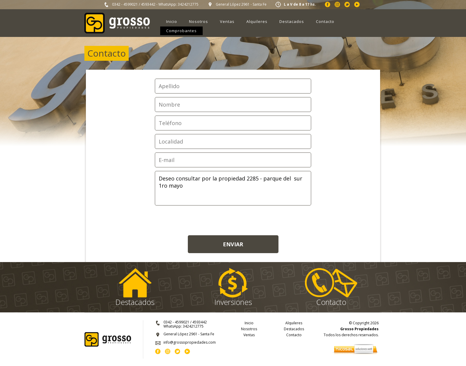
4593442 (148, 4)
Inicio (171, 21)
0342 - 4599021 (125, 4)
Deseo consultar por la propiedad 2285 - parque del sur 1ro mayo (233, 188)
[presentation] (233, 220)
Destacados (291, 21)
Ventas (227, 21)
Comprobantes (181, 30)
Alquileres (256, 21)
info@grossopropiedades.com (189, 342)
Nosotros (198, 21)
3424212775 (188, 4)
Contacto (325, 21)
